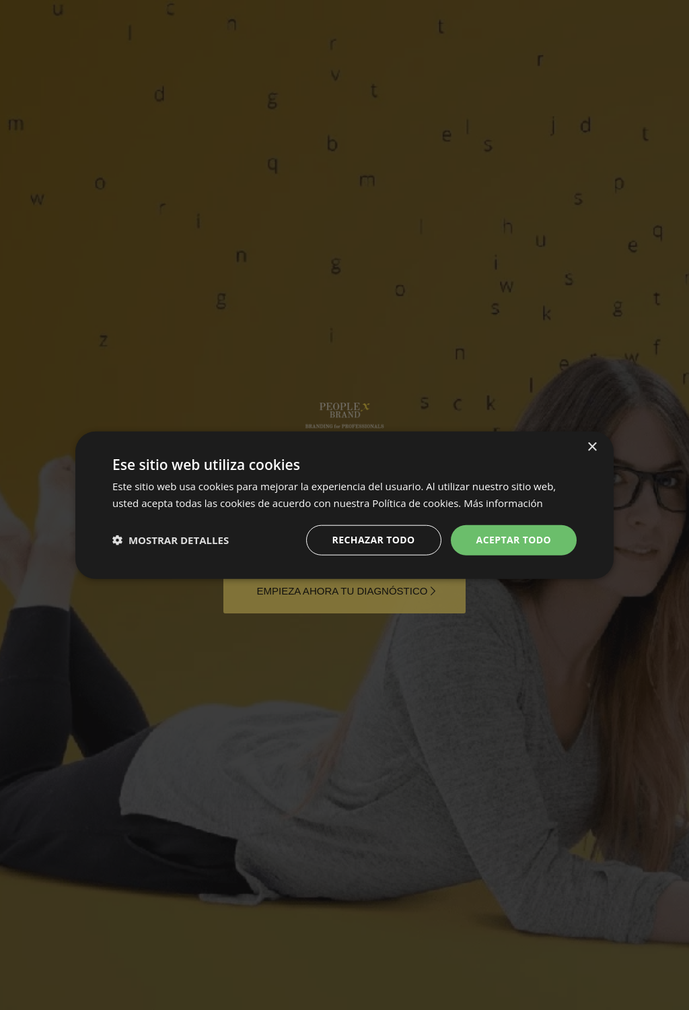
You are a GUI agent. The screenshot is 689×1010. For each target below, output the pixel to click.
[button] (170, 540)
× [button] (592, 447)
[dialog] (344, 505)
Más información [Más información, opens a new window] (503, 503)
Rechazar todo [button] (373, 539)
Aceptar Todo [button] (513, 539)
